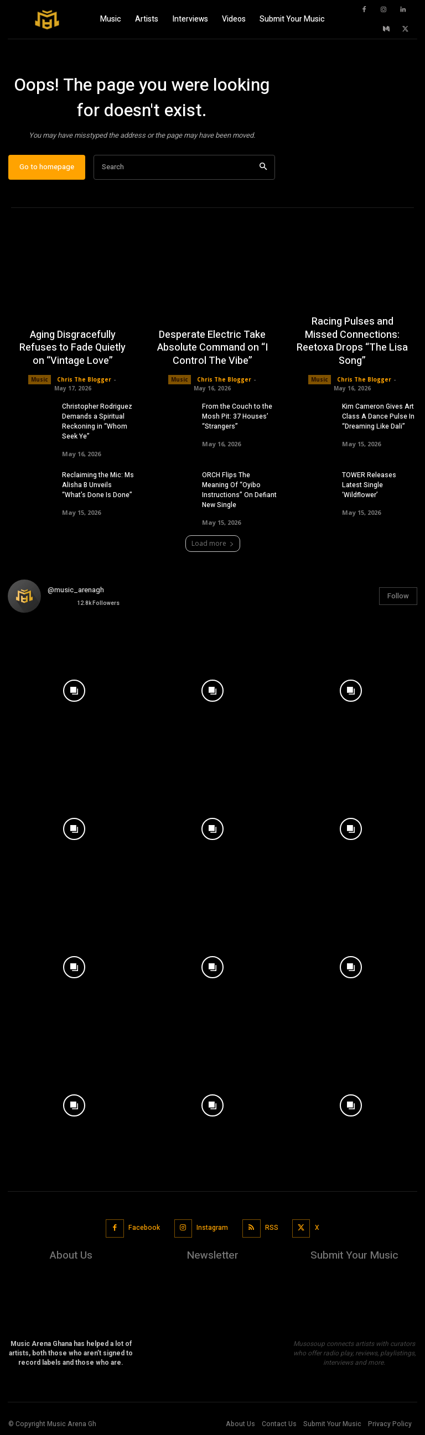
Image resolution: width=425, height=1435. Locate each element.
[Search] (263, 167)
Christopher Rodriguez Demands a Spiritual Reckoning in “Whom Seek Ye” (97, 421)
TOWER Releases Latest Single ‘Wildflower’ (369, 485)
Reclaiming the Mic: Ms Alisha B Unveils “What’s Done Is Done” (98, 485)
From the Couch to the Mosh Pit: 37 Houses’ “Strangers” (237, 416)
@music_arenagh (76, 590)
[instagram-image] (74, 688)
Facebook (144, 1228)
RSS (271, 1228)
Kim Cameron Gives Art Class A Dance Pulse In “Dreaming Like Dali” (378, 416)
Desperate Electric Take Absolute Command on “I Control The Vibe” (212, 347)
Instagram (212, 1228)
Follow (398, 596)
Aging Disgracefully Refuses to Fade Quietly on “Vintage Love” (72, 347)
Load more (212, 543)
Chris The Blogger (84, 379)
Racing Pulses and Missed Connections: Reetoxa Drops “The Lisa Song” (352, 341)
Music (39, 379)
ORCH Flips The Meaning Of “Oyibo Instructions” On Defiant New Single (239, 490)
